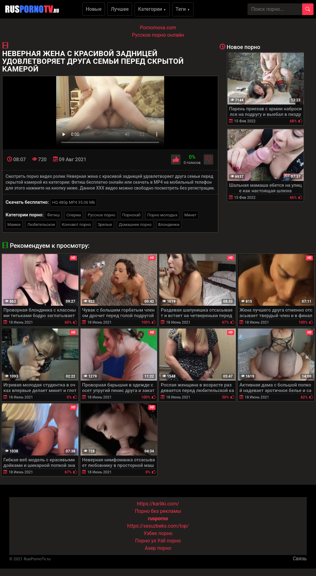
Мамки (14, 224)
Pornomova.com (158, 28)
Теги (183, 9)
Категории (152, 9)
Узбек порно (158, 533)
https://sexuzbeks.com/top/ (158, 526)
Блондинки (168, 224)
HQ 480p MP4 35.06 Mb (73, 202)
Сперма (73, 215)
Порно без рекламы (158, 511)
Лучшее (120, 9)
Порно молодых (162, 215)
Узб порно (169, 541)
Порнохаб (131, 215)
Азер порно (158, 548)
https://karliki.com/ (158, 504)
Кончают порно (76, 224)
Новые (94, 9)
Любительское (41, 224)
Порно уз (145, 541)
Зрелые (105, 224)
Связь (300, 559)
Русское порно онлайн (158, 35)
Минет (190, 215)
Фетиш (53, 215)
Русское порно (101, 215)
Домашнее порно (135, 224)
